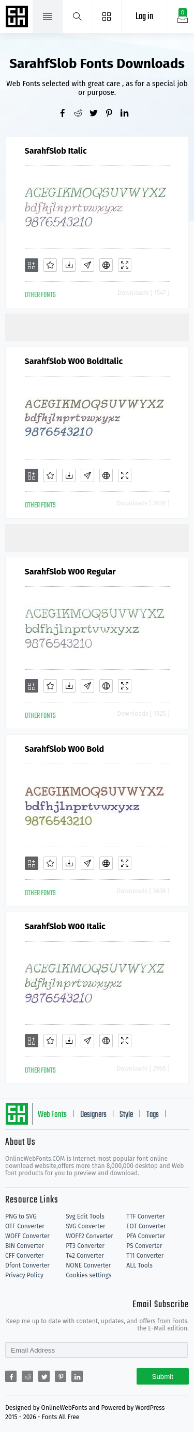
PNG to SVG (21, 1216)
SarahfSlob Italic (56, 151)
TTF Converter (145, 1216)
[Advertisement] (99, 326)
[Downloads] (69, 265)
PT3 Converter (85, 1245)
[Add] (31, 265)
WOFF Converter (27, 1236)
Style (126, 1115)
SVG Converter (85, 1226)
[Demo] (124, 265)
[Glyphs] (87, 265)
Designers (93, 1115)
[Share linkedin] (128, 114)
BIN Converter (24, 1245)
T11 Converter (144, 1255)
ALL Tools (139, 1265)
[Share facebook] (66, 114)
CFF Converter (24, 1255)
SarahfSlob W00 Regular (70, 572)
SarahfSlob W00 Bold (65, 749)
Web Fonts (52, 1115)
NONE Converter (88, 1265)
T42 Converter (85, 1255)
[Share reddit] (81, 114)
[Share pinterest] (113, 114)
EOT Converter (146, 1226)
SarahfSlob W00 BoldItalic (74, 361)
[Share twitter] (97, 114)
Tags (152, 1115)
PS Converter (144, 1245)
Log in (144, 16)
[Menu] (107, 16)
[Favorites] (50, 265)
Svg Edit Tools (85, 1216)
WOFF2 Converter (89, 1236)
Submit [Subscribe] (162, 1376)
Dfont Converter (27, 1265)
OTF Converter (24, 1226)
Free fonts (18, 17)
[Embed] (106, 265)
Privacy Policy (24, 1275)
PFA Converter (145, 1236)
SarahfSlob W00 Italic (65, 926)
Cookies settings (88, 1275)
